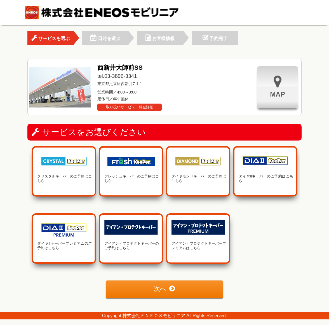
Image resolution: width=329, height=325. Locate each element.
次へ (164, 288)
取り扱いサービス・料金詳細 (129, 107)
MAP (277, 86)
